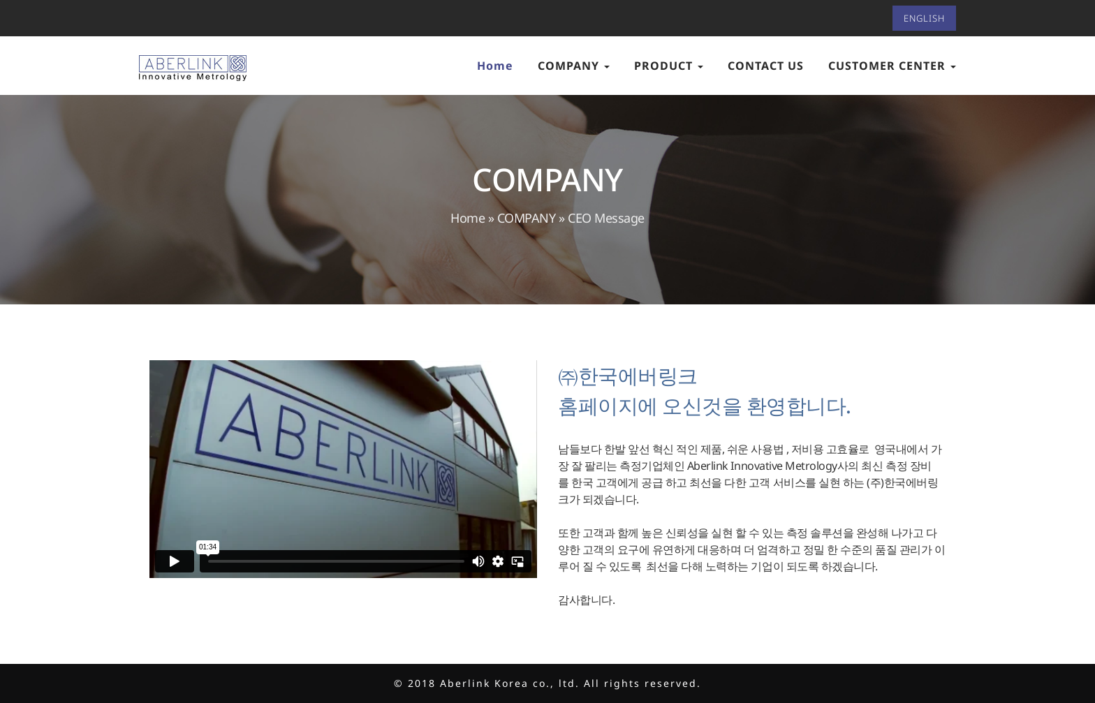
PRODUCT (668, 65)
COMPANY (574, 65)
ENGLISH (924, 18)
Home (495, 65)
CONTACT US (766, 65)
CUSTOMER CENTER (892, 65)
